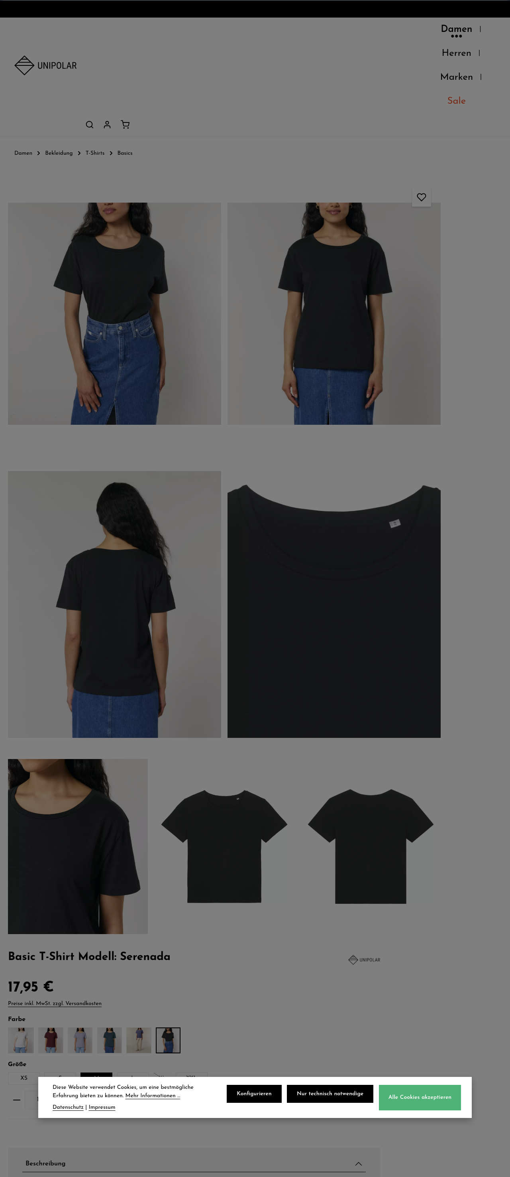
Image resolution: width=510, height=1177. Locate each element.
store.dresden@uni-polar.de (445, 1039)
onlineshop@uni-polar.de (441, 991)
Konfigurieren (259, 1095)
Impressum (288, 1028)
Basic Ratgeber (455, 659)
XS (364, 247)
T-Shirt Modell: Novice (415, 598)
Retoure (156, 1010)
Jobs (21, 1010)
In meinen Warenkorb (419, 309)
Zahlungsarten (168, 993)
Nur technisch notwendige (333, 1095)
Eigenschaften (391, 740)
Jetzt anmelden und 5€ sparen (255, 901)
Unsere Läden (39, 993)
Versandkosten (320, 1165)
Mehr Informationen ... (153, 1097)
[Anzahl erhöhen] (434, 283)
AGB (277, 993)
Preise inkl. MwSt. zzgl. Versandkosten (394, 143)
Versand (156, 975)
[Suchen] (452, 31)
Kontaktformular (426, 1076)
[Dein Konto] (469, 31)
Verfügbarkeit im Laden (409, 702)
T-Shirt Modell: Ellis (412, 570)
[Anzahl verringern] (356, 283)
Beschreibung (389, 374)
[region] (170, 368)
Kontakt (28, 1028)
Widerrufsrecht (296, 1010)
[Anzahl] (378, 283)
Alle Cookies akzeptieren (421, 1099)
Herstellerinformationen (409, 759)
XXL (386, 261)
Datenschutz (291, 975)
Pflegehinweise (392, 721)
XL (359, 262)
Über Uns (31, 975)
